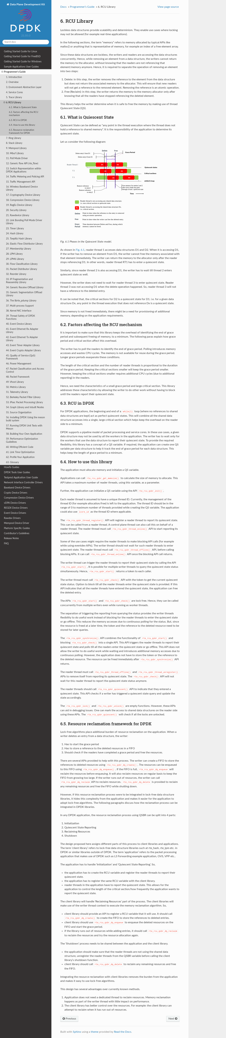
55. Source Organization (19, 412)
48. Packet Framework (17, 377)
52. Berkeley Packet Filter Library (23, 397)
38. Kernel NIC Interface (18, 310)
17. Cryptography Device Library (23, 195)
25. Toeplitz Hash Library (19, 238)
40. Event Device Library (19, 324)
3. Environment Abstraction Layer (23, 87)
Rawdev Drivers (12, 518)
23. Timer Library (15, 228)
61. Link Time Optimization (20, 452)
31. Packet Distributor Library (21, 269)
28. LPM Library (14, 254)
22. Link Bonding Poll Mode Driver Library (24, 222)
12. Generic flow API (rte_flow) (22, 163)
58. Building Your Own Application (24, 434)
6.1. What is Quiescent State (23, 107)
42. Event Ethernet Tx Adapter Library (22, 339)
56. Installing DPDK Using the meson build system (25, 419)
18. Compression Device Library (22, 200)
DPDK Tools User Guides (17, 472)
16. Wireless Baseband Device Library (22, 188)
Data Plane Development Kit (27, 17)
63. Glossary (12, 462)
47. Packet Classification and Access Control (25, 370)
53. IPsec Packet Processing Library (24, 402)
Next (172, 1018)
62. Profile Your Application (20, 457)
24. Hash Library (14, 233)
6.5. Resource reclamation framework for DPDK (21, 131)
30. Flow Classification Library (22, 264)
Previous (69, 1018)
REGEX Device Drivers (16, 508)
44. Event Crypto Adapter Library (23, 350)
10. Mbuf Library (15, 153)
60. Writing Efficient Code (19, 447)
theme (94, 1031)
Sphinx (77, 1031)
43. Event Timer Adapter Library (23, 345)
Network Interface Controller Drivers (23, 482)
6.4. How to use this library (22, 125)
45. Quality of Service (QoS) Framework (20, 357)
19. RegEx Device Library (19, 205)
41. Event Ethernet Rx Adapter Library (22, 330)
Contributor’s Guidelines (16, 533)
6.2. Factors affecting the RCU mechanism (23, 113)
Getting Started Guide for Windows (22, 61)
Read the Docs (122, 1031)
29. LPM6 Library (15, 259)
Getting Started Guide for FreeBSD (22, 56)
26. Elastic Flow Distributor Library (24, 244)
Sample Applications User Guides (21, 66)
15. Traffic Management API (20, 182)
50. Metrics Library (16, 387)
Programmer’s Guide (14, 71)
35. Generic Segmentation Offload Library (24, 294)
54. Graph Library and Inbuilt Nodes (25, 407)
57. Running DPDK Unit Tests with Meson (24, 427)
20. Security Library (16, 210)
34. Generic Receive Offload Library (24, 287)
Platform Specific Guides (17, 528)
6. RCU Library (12, 102)
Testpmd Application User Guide (21, 477)
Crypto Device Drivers (15, 493)
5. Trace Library (14, 97)
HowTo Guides (11, 467)
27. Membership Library (18, 248)
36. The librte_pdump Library (21, 300)
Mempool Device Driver (16, 523)
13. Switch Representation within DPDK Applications (23, 170)
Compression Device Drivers (19, 497)
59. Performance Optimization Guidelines (22, 440)
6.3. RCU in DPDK (18, 120)
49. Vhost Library (15, 382)
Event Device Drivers (15, 513)
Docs (63, 6)
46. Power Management (18, 363)
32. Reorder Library (16, 274)
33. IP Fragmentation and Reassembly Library (19, 281)
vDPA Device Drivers (15, 503)
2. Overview (12, 82)
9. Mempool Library (16, 148)
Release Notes (11, 538)
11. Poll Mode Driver (17, 158)
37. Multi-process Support (20, 305)
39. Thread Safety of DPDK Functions (20, 317)
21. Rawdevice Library (17, 215)
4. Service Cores (14, 92)
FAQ (6, 543)
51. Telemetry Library (17, 392)
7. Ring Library (13, 138)
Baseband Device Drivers (17, 487)
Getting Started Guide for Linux (20, 51)
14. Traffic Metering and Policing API (25, 176)
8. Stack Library (14, 143)
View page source (168, 6)
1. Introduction (14, 77)
